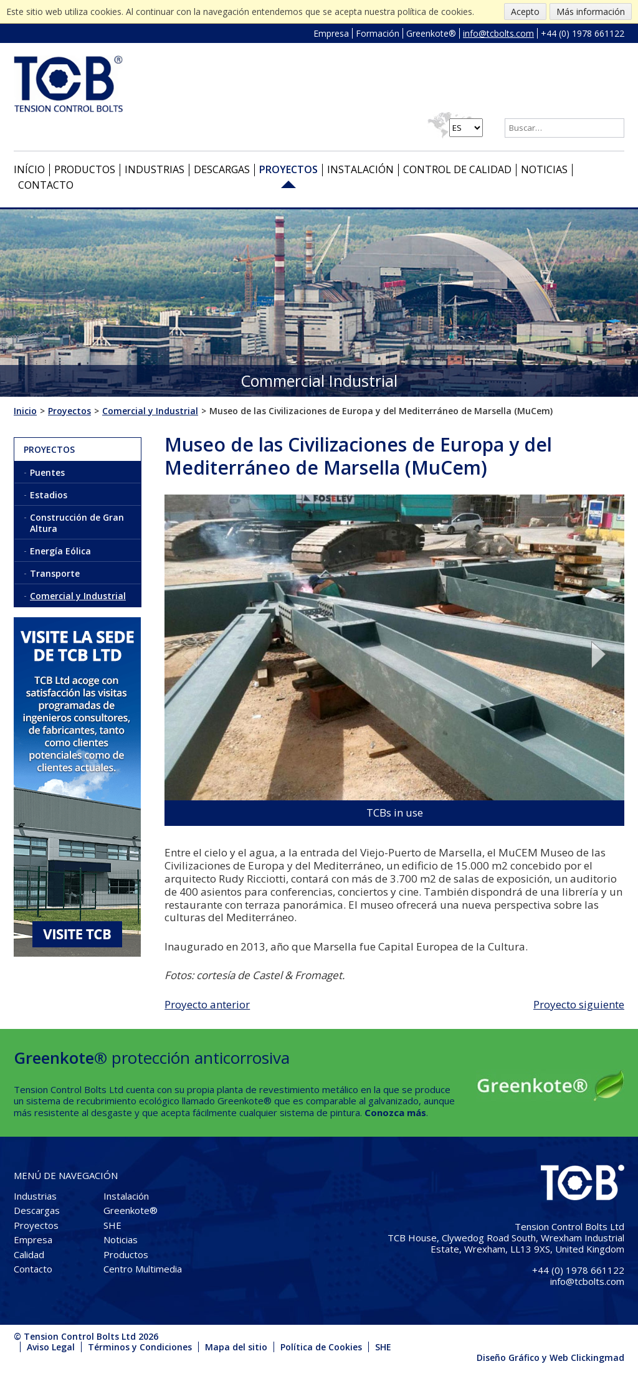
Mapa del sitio (236, 1347)
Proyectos (288, 169)
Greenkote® (431, 33)
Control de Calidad (457, 169)
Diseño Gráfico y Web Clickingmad (550, 1357)
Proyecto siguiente (578, 1004)
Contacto (46, 185)
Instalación (360, 169)
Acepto (525, 11)
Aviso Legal (51, 1347)
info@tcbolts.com (498, 33)
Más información (590, 11)
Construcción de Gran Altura (77, 522)
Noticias (544, 169)
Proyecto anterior (207, 1004)
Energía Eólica (60, 551)
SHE (112, 1225)
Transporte (55, 573)
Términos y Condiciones (140, 1347)
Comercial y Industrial (78, 596)
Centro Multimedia (142, 1269)
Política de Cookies (321, 1347)
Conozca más (395, 1112)
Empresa (331, 33)
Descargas (222, 169)
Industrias (154, 169)
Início (29, 169)
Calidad (29, 1254)
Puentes (47, 472)
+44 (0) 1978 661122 (582, 33)
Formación (377, 33)
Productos (84, 169)
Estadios (48, 495)
